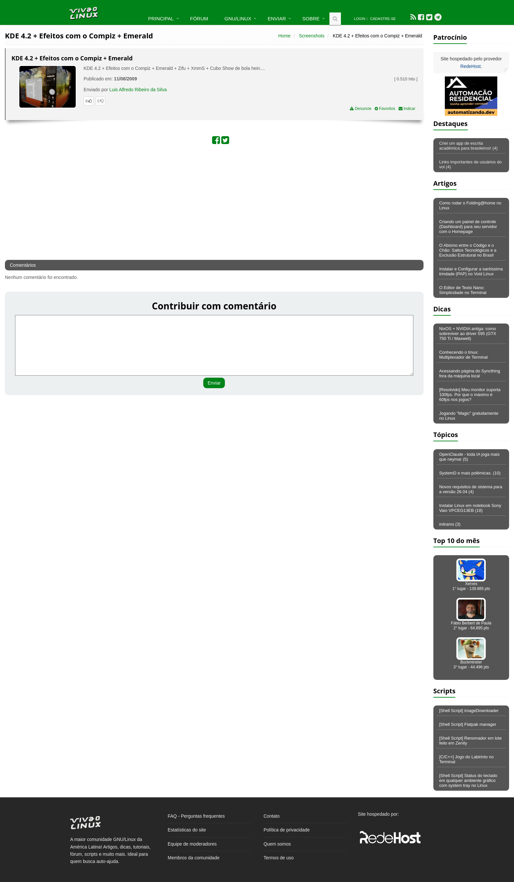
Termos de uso (279, 857)
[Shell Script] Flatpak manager (467, 724)
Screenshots (312, 35)
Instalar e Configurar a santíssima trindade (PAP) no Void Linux (471, 271)
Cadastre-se (383, 19)
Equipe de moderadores (192, 844)
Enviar (276, 18)
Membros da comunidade (194, 857)
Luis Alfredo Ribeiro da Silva (138, 89)
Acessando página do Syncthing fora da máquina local (469, 373)
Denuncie (360, 108)
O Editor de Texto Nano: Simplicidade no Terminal (462, 290)
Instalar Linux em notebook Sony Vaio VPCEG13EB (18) (470, 508)
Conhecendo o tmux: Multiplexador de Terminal (463, 355)
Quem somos (277, 844)
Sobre (311, 18)
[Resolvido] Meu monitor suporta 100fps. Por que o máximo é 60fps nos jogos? (470, 394)
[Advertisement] (179, 201)
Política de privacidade (287, 829)
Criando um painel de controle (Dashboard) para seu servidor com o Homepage (468, 226)
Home (284, 35)
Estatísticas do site (187, 829)
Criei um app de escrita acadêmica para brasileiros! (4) (468, 146)
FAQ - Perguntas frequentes (196, 816)
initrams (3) (450, 524)
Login (359, 19)
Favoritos (385, 108)
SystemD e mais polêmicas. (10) (470, 473)
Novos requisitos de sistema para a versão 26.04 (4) (470, 489)
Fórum (199, 18)
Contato (272, 816)
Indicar (407, 108)
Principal (161, 18)
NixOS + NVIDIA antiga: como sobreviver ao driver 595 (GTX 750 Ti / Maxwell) (467, 333)
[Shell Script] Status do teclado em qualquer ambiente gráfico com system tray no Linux (468, 780)
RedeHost (470, 66)
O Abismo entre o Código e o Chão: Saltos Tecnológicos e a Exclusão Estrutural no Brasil (468, 250)
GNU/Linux (238, 18)
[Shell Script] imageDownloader (469, 710)
